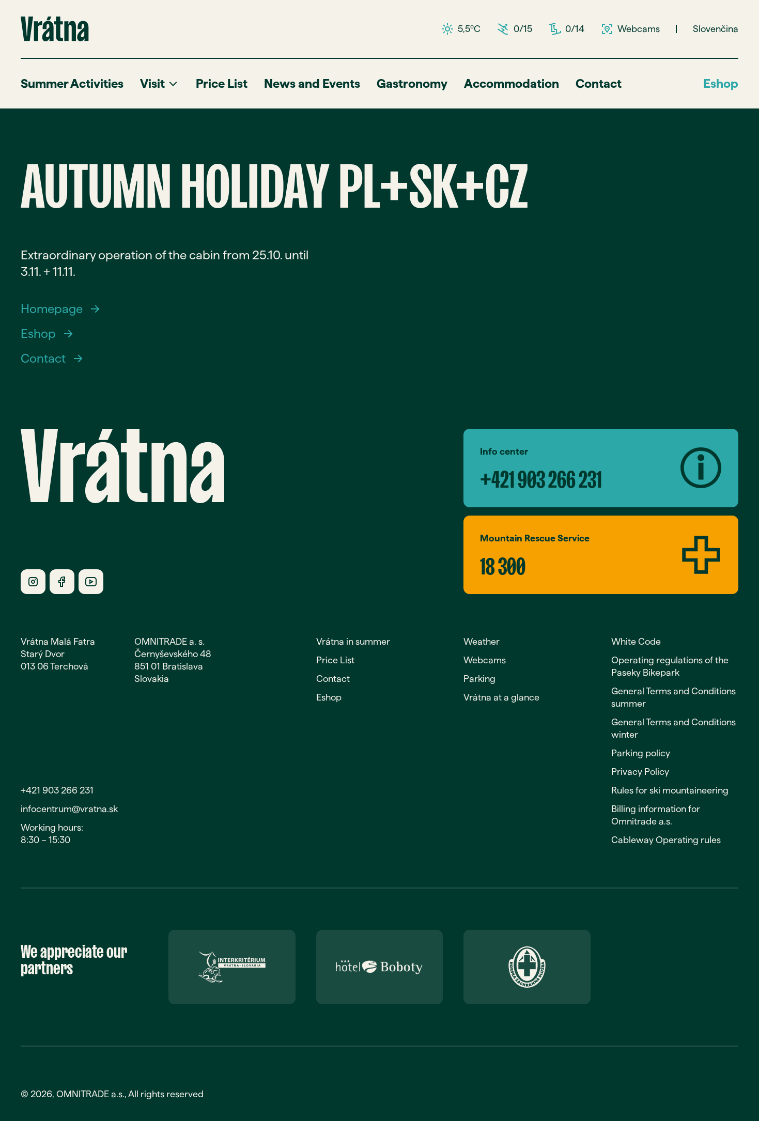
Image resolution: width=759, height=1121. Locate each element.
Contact (599, 83)
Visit (152, 83)
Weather (481, 641)
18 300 (502, 561)
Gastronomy (412, 83)
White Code (636, 641)
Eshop (720, 83)
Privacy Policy (640, 771)
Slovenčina (715, 29)
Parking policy (640, 753)
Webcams (484, 660)
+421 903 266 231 (541, 474)
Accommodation (511, 83)
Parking (479, 678)
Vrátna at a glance (501, 697)
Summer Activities (72, 83)
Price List (221, 83)
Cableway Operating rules (666, 840)
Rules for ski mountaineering (670, 790)
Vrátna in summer (353, 641)
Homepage (52, 309)
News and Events (312, 83)
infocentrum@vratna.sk (69, 809)
